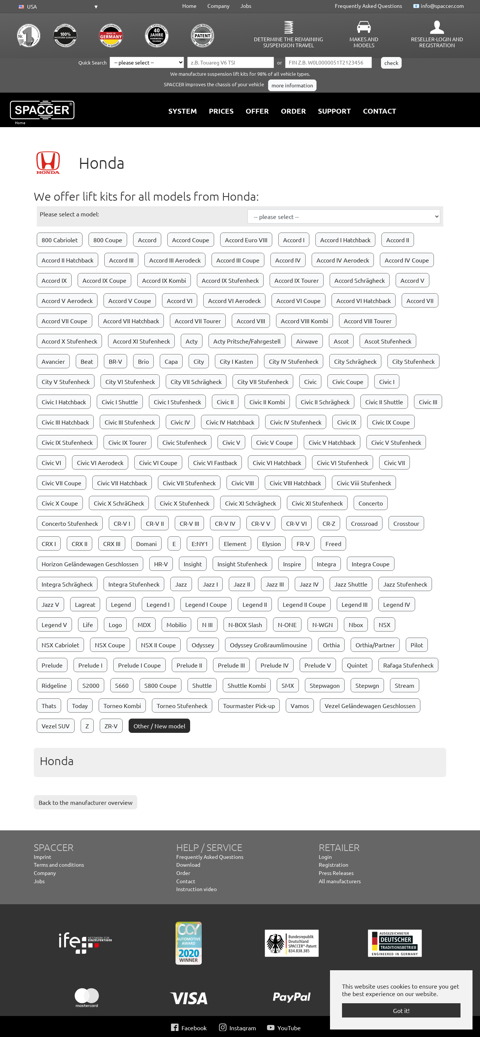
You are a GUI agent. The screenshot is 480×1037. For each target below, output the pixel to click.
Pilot (417, 644)
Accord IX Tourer (296, 280)
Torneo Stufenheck (182, 705)
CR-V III (189, 523)
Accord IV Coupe (407, 260)
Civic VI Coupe (158, 462)
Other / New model (159, 725)
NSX (384, 624)
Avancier (53, 361)
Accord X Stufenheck (69, 341)
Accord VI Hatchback (363, 300)
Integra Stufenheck (133, 584)
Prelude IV (275, 665)
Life (88, 624)
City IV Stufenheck (293, 361)
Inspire (292, 563)
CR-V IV (225, 523)
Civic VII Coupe (61, 482)
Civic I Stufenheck (177, 401)
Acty (192, 341)
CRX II (79, 543)
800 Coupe (107, 239)
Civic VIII (242, 482)
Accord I (293, 239)
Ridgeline (54, 685)
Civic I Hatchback (64, 401)
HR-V (161, 563)
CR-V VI (296, 523)
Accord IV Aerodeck (342, 260)
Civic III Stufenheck (130, 422)
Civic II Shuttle (384, 401)
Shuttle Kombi (247, 685)
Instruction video (196, 888)
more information (292, 85)
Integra (326, 563)
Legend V (54, 624)
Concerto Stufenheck (70, 523)
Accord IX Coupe (104, 280)
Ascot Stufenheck (387, 341)
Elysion (271, 543)
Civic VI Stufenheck (342, 462)
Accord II (397, 239)
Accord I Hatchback (345, 239)
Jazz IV (309, 584)
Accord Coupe (190, 239)
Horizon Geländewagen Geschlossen (90, 563)
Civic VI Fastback (215, 462)
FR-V (303, 543)
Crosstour (406, 523)
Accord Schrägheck (359, 280)
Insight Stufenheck (242, 563)
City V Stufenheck (66, 381)
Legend (121, 604)
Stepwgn (367, 685)
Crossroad (364, 523)
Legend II (255, 604)
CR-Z (328, 523)
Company (218, 5)
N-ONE (287, 624)
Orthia (331, 644)
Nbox (356, 624)
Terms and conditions (59, 864)
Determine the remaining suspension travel (288, 42)
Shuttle (202, 685)
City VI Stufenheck (130, 381)
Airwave (307, 341)
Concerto (370, 503)
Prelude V (317, 665)
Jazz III (275, 584)
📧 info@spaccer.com (438, 5)
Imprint (42, 856)
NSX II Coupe (158, 644)
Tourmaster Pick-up (249, 705)
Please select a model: (69, 214)
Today (80, 705)
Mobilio (176, 624)
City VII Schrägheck (196, 381)
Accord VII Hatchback (131, 320)
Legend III (355, 604)
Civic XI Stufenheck (317, 503)
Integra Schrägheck (67, 584)
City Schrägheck (355, 361)
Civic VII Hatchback (122, 482)
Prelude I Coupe (139, 665)
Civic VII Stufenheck (189, 482)
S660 (122, 685)
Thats (49, 705)
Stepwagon (325, 685)
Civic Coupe (347, 381)
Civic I (386, 381)
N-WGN (322, 624)
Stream (404, 685)
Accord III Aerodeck (175, 260)
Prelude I (90, 665)
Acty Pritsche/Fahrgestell (246, 341)
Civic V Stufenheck (396, 442)
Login (325, 856)
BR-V (115, 361)
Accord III (121, 260)
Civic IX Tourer (127, 442)
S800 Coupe (160, 685)
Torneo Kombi (122, 705)
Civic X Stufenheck (184, 503)
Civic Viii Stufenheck (364, 482)
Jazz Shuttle (351, 584)
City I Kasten (236, 361)
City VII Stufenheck (262, 381)
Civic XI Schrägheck (250, 503)
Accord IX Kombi (164, 280)
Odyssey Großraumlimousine (268, 644)
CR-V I (122, 523)
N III (207, 624)
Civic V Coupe (274, 442)
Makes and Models (364, 42)
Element (235, 543)
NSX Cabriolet (60, 644)
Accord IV (288, 260)
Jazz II (242, 584)
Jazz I (210, 584)
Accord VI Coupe (298, 300)
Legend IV (396, 604)
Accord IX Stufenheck (230, 280)
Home (189, 5)
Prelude (52, 665)
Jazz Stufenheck (405, 584)
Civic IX (346, 422)
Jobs (245, 5)
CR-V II (155, 523)
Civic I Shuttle (120, 401)
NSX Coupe (110, 644)
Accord (147, 239)
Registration (333, 864)
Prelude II (189, 665)
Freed (333, 543)
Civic (310, 381)
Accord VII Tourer (198, 320)
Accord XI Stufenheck (141, 341)
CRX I (49, 543)
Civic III (428, 401)
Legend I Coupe (206, 604)
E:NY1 (200, 543)
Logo (115, 624)
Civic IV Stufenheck (295, 422)
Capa (171, 361)
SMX (288, 685)
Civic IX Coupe (391, 422)
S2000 (90, 685)
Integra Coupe (371, 563)
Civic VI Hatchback (277, 462)
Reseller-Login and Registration (437, 42)
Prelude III (231, 665)
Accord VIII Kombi (304, 320)
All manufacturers (340, 881)
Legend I (158, 604)
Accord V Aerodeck (67, 300)
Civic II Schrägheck (325, 401)
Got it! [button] (401, 1010)
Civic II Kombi (267, 401)
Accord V (412, 280)
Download (188, 864)
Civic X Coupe (60, 503)
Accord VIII (251, 320)
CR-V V (260, 523)
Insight (193, 563)
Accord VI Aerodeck (234, 300)
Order (183, 872)
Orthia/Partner (375, 644)
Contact (185, 881)
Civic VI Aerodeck (100, 462)
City (199, 361)
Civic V (231, 442)
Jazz (181, 584)
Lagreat (85, 604)
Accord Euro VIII (246, 239)
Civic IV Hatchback (230, 422)
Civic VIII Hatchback (295, 482)
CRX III (111, 543)
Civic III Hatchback (65, 422)
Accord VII (420, 300)
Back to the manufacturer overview (85, 802)
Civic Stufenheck (184, 442)
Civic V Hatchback (332, 442)
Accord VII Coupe (64, 320)
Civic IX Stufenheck (67, 442)
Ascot (341, 341)
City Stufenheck (413, 361)
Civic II (225, 401)
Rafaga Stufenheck (408, 665)
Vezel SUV (56, 725)
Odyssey (203, 644)
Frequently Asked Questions (368, 5)
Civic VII (394, 462)
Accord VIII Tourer (368, 320)
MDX (144, 624)
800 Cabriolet (60, 239)
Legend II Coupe (304, 604)
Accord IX (54, 280)
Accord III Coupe (238, 260)
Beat (87, 361)
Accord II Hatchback (67, 260)
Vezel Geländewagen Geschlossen (370, 705)
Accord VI (179, 300)
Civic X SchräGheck (119, 503)
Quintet (357, 665)
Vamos (300, 705)
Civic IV (180, 422)
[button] (57, 7)
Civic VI (51, 462)
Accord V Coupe (129, 300)
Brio (143, 361)
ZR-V (111, 725)
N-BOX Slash (245, 624)
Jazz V (50, 604)
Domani (146, 543)
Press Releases (336, 872)
